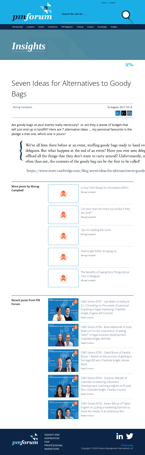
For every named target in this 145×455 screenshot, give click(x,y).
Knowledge (102, 27)
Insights (114, 27)
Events (41, 27)
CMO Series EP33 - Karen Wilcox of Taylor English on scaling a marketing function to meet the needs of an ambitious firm (105, 407)
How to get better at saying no (98, 251)
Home (103, 3)
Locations (30, 27)
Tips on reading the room (96, 230)
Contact (112, 3)
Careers (90, 27)
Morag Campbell (22, 107)
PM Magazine (67, 27)
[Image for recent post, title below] (63, 309)
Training (80, 27)
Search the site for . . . (74, 14)
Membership (17, 27)
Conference (53, 27)
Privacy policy (127, 445)
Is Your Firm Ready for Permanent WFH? (104, 188)
